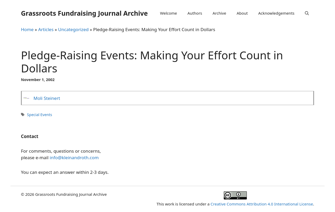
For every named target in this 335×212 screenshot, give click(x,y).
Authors (194, 13)
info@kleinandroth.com (74, 157)
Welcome (168, 13)
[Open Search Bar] (307, 13)
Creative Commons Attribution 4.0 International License (262, 204)
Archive (219, 13)
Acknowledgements (276, 13)
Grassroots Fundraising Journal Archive (84, 13)
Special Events (39, 114)
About (242, 13)
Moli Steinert (47, 98)
